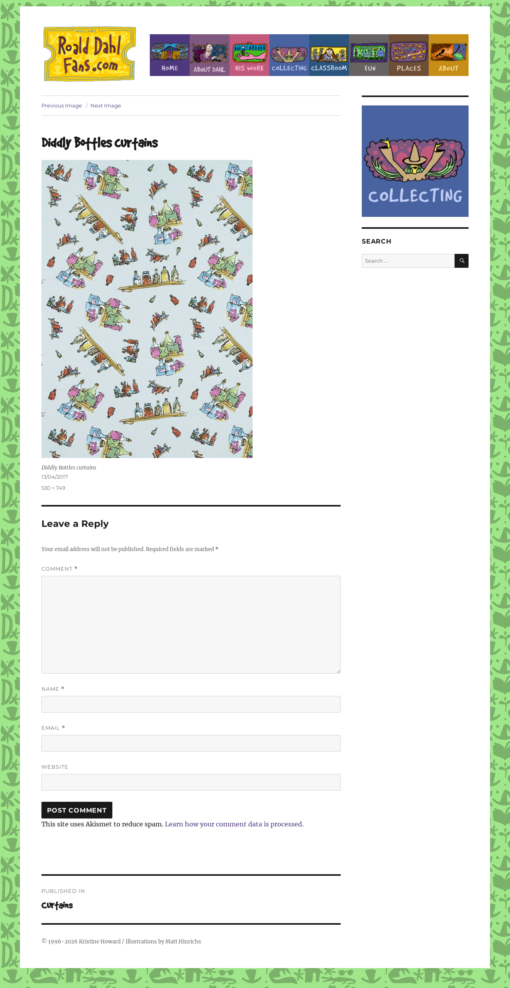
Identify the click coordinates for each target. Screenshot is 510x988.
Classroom (329, 55)
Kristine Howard (100, 941)
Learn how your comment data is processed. (234, 824)
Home (170, 55)
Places (409, 55)
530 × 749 (53, 488)
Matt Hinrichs (183, 941)
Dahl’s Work (249, 55)
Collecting (289, 55)
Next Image (105, 105)
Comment (59, 568)
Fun (369, 55)
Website (55, 767)
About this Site (449, 55)
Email (53, 728)
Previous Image (61, 105)
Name (53, 689)
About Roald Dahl (210, 55)
